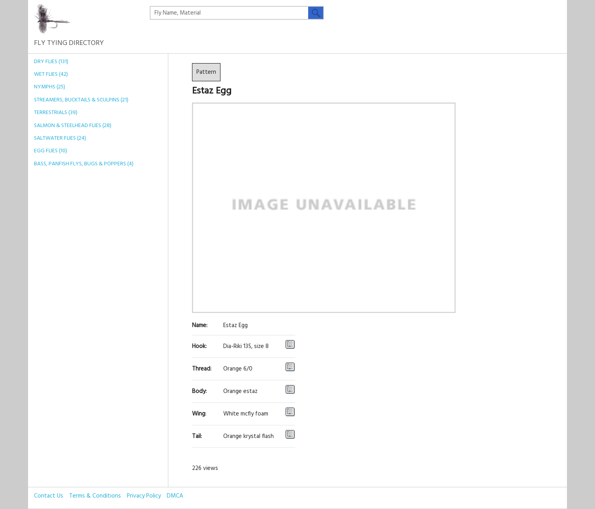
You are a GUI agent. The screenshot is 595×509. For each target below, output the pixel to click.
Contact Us (48, 496)
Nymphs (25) (49, 87)
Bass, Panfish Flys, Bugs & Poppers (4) (84, 163)
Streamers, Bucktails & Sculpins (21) (81, 100)
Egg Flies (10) (50, 150)
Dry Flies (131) (51, 61)
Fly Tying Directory (69, 37)
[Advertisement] (87, 296)
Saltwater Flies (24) (60, 138)
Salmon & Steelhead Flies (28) (72, 125)
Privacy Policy (144, 496)
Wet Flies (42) (51, 74)
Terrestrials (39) (55, 112)
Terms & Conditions (95, 496)
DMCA (175, 496)
